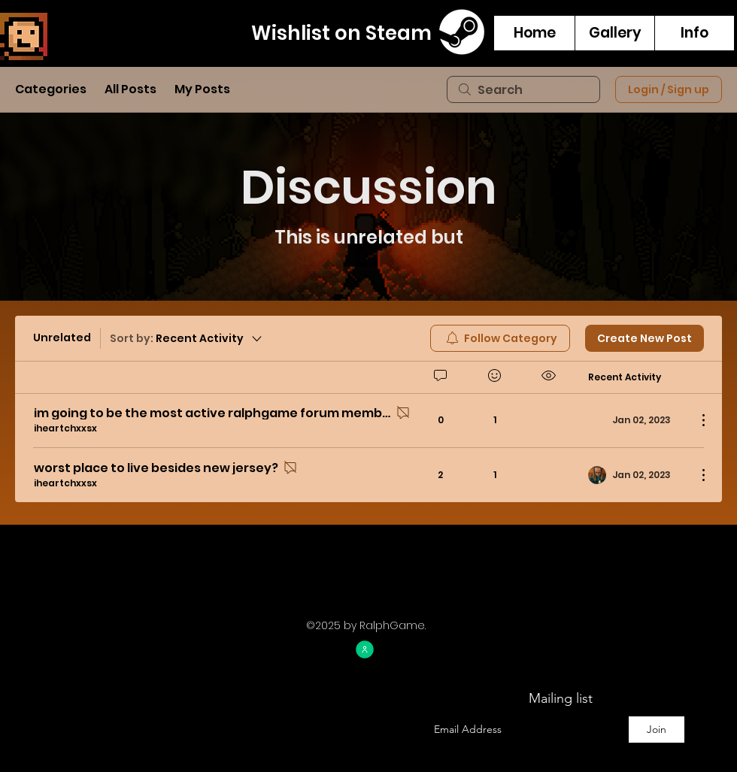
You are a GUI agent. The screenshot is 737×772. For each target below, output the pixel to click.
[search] (523, 89)
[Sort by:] (187, 338)
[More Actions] (696, 420)
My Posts (202, 89)
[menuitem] (500, 338)
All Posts (130, 89)
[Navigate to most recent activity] (636, 475)
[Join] (656, 729)
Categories (50, 89)
